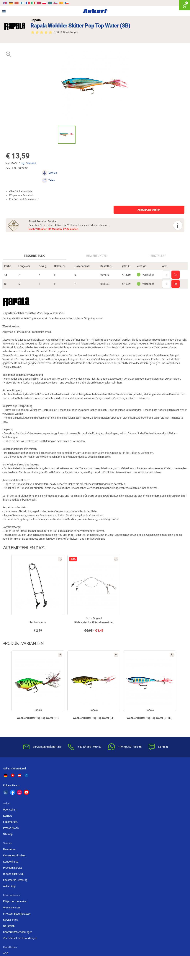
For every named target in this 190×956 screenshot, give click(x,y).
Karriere (70, 784)
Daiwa (30, 894)
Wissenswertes (12, 835)
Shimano (77, 894)
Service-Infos (11, 847)
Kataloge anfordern (139, 784)
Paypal (132, 854)
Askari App (134, 814)
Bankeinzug (135, 835)
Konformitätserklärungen (18, 860)
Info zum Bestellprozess (17, 841)
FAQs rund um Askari (16, 829)
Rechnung (134, 860)
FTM (74, 901)
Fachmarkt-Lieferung (140, 808)
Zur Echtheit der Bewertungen (21, 866)
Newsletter (134, 778)
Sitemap (71, 802)
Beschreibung (35, 245)
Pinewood (78, 908)
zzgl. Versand (30, 163)
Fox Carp (168, 894)
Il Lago (53, 894)
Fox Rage (146, 901)
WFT (120, 894)
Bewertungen (96, 245)
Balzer (30, 908)
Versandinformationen (46, 940)
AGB (68, 829)
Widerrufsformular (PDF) (80, 860)
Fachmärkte (73, 790)
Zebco (167, 908)
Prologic (145, 908)
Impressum (72, 854)
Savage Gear (34, 901)
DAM (6, 908)
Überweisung (135, 841)
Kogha (7, 894)
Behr (52, 908)
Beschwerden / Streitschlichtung (84, 866)
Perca (121, 901)
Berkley (145, 894)
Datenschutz (73, 841)
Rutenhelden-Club (138, 802)
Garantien (9, 854)
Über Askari (72, 778)
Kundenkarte (135, 790)
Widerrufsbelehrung (77, 835)
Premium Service (138, 796)
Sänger (122, 908)
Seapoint (168, 901)
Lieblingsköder (12, 901)
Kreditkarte (134, 847)
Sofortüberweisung (139, 829)
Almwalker (55, 901)
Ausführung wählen (130, 194)
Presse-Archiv (74, 796)
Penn (98, 901)
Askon (98, 908)
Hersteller (157, 245)
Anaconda (101, 894)
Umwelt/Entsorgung (77, 847)
